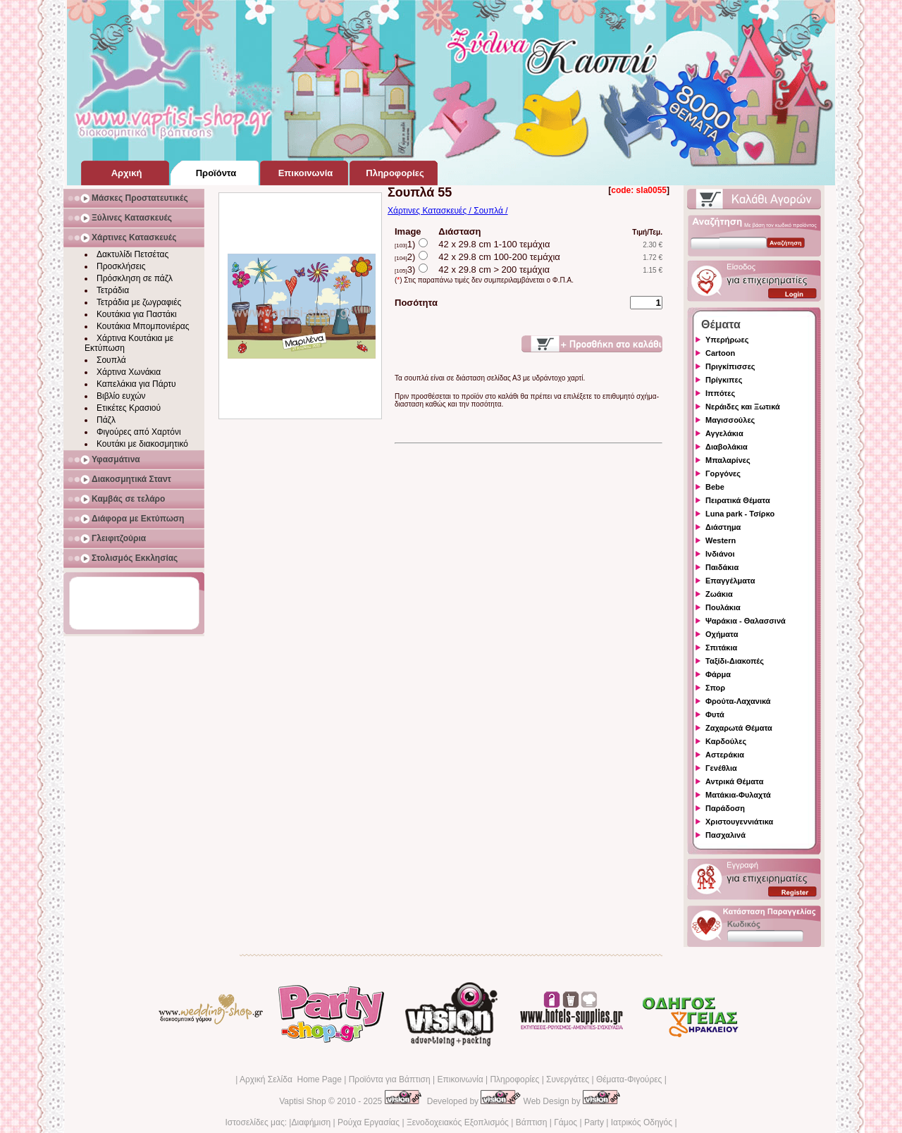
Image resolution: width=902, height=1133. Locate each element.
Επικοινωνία (460, 1079)
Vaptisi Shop (302, 1101)
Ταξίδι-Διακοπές (734, 661)
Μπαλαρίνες (727, 460)
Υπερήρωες (727, 339)
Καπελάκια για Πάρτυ (136, 384)
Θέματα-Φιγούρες (629, 1079)
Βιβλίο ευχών (121, 396)
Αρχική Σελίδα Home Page (291, 1079)
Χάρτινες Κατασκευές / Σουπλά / (448, 211)
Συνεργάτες (567, 1079)
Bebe (714, 487)
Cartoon (720, 353)
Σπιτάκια (721, 647)
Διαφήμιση (310, 1122)
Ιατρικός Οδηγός (641, 1122)
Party (594, 1122)
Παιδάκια (722, 567)
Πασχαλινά (725, 835)
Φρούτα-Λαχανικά (738, 701)
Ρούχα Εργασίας (369, 1122)
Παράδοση (725, 808)
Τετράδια (113, 290)
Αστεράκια (724, 754)
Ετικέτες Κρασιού (129, 408)
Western (720, 540)
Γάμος (565, 1122)
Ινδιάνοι (720, 554)
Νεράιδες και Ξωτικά (742, 406)
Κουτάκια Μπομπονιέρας (143, 326)
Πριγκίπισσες (730, 366)
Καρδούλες (725, 741)
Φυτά (714, 714)
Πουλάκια (723, 607)
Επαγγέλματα (730, 580)
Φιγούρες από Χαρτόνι (139, 432)
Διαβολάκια (726, 446)
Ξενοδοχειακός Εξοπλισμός (458, 1122)
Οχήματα (721, 634)
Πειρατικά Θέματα (737, 500)
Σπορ (715, 687)
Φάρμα (718, 674)
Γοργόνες (723, 473)
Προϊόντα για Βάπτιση (390, 1079)
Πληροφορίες (514, 1079)
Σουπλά (111, 360)
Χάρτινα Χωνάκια (129, 372)
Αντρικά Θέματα (734, 781)
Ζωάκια (719, 594)
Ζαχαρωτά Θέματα (738, 728)
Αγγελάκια (724, 433)
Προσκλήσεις (121, 266)
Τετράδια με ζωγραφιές (139, 302)
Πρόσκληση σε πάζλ (135, 278)
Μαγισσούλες (730, 420)
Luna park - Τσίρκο (739, 513)
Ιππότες (720, 393)
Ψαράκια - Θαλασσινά (745, 621)
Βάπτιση (532, 1122)
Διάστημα (723, 527)
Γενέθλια (721, 768)
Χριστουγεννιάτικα (739, 821)
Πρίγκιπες (723, 380)
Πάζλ (106, 420)
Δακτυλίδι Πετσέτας (132, 254)
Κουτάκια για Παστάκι (137, 314)
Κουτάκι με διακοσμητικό (142, 444)
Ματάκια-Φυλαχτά (738, 795)
